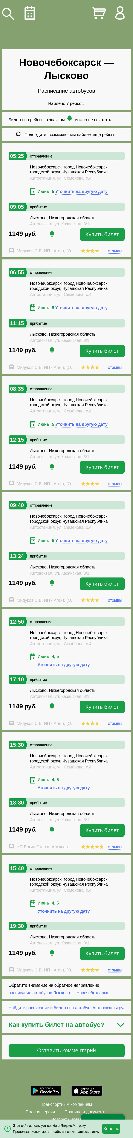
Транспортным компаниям (66, 1104)
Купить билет (102, 234)
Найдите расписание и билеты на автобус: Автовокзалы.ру (66, 1007)
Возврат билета (66, 1119)
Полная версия (40, 1111)
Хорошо (111, 1128)
